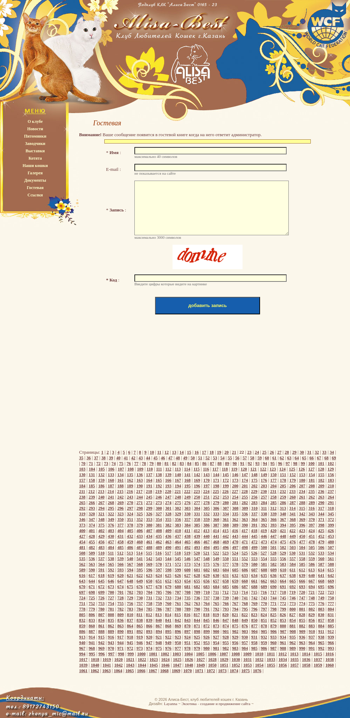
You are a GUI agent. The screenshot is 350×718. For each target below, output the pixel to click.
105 (101, 469)
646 (111, 581)
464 (178, 541)
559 (312, 558)
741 (244, 597)
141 (187, 474)
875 (235, 625)
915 (101, 637)
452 (321, 536)
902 (235, 631)
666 (302, 581)
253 (226, 497)
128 (321, 469)
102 (331, 463)
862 (111, 625)
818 (206, 614)
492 (187, 547)
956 (235, 642)
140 (178, 474)
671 (92, 586)
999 (130, 653)
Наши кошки (35, 165)
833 (92, 620)
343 (312, 513)
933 (273, 637)
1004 (188, 653)
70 (83, 463)
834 (101, 620)
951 (187, 642)
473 (264, 541)
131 (92, 474)
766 (226, 603)
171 (216, 480)
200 (235, 485)
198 (216, 485)
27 (279, 452)
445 (254, 536)
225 (216, 491)
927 (216, 637)
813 (158, 614)
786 (159, 609)
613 (311, 569)
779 (92, 609)
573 (187, 564)
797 (264, 609)
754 (111, 603)
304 (197, 508)
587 (321, 564)
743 (264, 597)
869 (178, 625)
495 (216, 547)
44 (148, 457)
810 (130, 614)
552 (244, 558)
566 (120, 564)
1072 (210, 670)
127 (311, 469)
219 (158, 491)
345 (331, 513)
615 (331, 569)
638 (292, 575)
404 (120, 530)
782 (120, 609)
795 (244, 609)
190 (139, 485)
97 (288, 463)
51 (200, 457)
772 (283, 603)
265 (82, 502)
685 (226, 586)
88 (219, 463)
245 (149, 497)
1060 (330, 665)
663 (273, 581)
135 (130, 474)
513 (130, 553)
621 (130, 575)
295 (111, 508)
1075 (245, 670)
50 (193, 457)
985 (254, 648)
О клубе (35, 121)
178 (283, 480)
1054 (259, 665)
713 (235, 592)
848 (235, 620)
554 (264, 558)
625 (168, 575)
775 (312, 603)
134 (120, 474)
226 (225, 491)
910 (312, 631)
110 (150, 469)
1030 (236, 659)
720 (302, 592)
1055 (271, 665)
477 (302, 541)
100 (311, 463)
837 (130, 620)
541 (139, 558)
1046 (165, 665)
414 (216, 530)
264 (331, 497)
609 (274, 569)
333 (216, 513)
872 (206, 625)
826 (283, 614)
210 (331, 485)
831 (331, 614)
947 (149, 642)
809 (120, 614)
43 (141, 457)
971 (120, 648)
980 (206, 648)
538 (111, 558)
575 (206, 564)
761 (178, 603)
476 (292, 541)
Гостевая (35, 187)
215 (120, 491)
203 (264, 485)
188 (120, 485)
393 (273, 525)
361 (226, 519)
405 (130, 530)
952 (197, 642)
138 (159, 474)
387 (216, 525)
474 (273, 541)
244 (139, 497)
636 (273, 575)
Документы (35, 180)
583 (283, 564)
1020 (118, 659)
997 (111, 653)
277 (197, 502)
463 (168, 541)
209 (321, 485)
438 (187, 536)
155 (321, 474)
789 (187, 609)
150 (273, 474)
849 (244, 620)
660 (244, 581)
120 (244, 469)
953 (206, 642)
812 (149, 614)
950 (178, 642)
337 (254, 513)
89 (227, 463)
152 (292, 474)
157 (82, 480)
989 (292, 648)
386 (206, 525)
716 (264, 592)
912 (331, 631)
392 (264, 525)
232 (283, 491)
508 (82, 553)
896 (178, 631)
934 (283, 637)
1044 (142, 665)
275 (178, 502)
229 (254, 491)
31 (309, 452)
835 (111, 620)
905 (264, 631)
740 (235, 597)
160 (111, 480)
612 (302, 569)
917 (120, 637)
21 (234, 452)
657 (216, 581)
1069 (176, 670)
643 (82, 581)
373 (82, 525)
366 (273, 519)
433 (139, 536)
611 (292, 569)
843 (187, 620)
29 (294, 452)
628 (197, 575)
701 (120, 592)
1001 (153, 653)
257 (264, 497)
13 (174, 452)
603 (216, 569)
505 (312, 547)
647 (120, 581)
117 (215, 469)
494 (206, 547)
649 (139, 581)
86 (204, 463)
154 (312, 474)
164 (149, 480)
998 (121, 653)
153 (302, 474)
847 (226, 620)
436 (168, 536)
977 (178, 648)
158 (92, 480)
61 (274, 457)
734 (178, 597)
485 (120, 547)
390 (244, 525)
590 (92, 569)
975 (159, 648)
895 (168, 631)
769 (254, 603)
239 (92, 497)
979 (197, 648)
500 (264, 547)
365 (264, 519)
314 (292, 508)
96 (280, 463)
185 (92, 485)
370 (312, 519)
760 (168, 603)
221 (178, 491)
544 (168, 558)
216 (130, 491)
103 (82, 469)
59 (260, 457)
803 (321, 609)
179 (292, 480)
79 (151, 463)
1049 (200, 665)
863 (120, 625)
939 (331, 637)
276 (187, 502)
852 (273, 620)
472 (254, 541)
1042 (118, 665)
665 (292, 581)
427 (82, 536)
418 (254, 530)
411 (187, 530)
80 (159, 463)
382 (168, 525)
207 (302, 485)
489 (159, 547)
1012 (282, 653)
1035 (294, 659)
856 (312, 620)
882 (302, 625)
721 (311, 592)
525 (244, 553)
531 (302, 553)
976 (168, 648)
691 (283, 586)
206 (292, 485)
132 (101, 474)
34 (332, 452)
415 (225, 530)
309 (245, 508)
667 (312, 581)
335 (235, 513)
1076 (257, 670)
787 (168, 609)
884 (321, 625)
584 (292, 564)
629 (206, 575)
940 (82, 642)
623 (149, 575)
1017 (83, 659)
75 (121, 463)
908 (292, 631)
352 (139, 519)
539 (120, 558)
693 (302, 586)
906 (274, 631)
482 (92, 547)
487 (139, 547)
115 (197, 469)
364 (254, 519)
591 (101, 569)
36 (88, 457)
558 (302, 558)
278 (206, 502)
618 (101, 575)
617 (92, 575)
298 (139, 508)
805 (82, 614)
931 (254, 637)
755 (120, 603)
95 (273, 463)
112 (168, 469)
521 (206, 553)
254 (235, 497)
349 (111, 519)
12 (166, 452)
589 (82, 569)
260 (292, 497)
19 (219, 452)
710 (206, 592)
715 (254, 592)
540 (130, 558)
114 (187, 469)
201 (244, 485)
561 (331, 558)
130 (82, 474)
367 (283, 519)
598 (168, 569)
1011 (271, 653)
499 (254, 547)
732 (159, 597)
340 (283, 513)
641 (321, 575)
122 (263, 469)
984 (244, 648)
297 (130, 508)
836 (120, 620)
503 (292, 547)
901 (226, 631)
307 (226, 508)
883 (312, 625)
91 (242, 463)
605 (235, 569)
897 (187, 631)
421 (283, 530)
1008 (235, 653)
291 (331, 502)
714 (244, 592)
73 (106, 463)
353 (149, 519)
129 (331, 469)
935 (292, 637)
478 (312, 541)
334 (226, 513)
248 (178, 497)
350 (120, 519)
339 (273, 513)
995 (92, 653)
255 (244, 497)
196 (197, 485)
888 (101, 631)
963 (302, 642)
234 (302, 491)
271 (139, 502)
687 (244, 586)
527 (264, 553)
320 (92, 513)
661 (254, 581)
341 (292, 513)
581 (264, 564)
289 (312, 502)
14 (182, 452)
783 (130, 609)
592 (111, 569)
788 (178, 609)
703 (139, 592)
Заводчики (35, 143)
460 (139, 541)
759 (159, 603)
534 (331, 553)
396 (302, 525)
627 (187, 575)
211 (82, 491)
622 (139, 575)
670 (82, 586)
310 (254, 508)
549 (216, 558)
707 (178, 592)
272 (149, 502)
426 (331, 530)
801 (302, 609)
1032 (259, 659)
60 (267, 457)
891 (130, 631)
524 (235, 553)
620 (120, 575)
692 (292, 586)
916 (111, 637)
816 (187, 614)
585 (302, 564)
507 (331, 547)
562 (82, 564)
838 (139, 620)
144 (216, 474)
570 (159, 564)
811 (139, 614)
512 (120, 553)
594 (130, 569)
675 (130, 586)
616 (82, 575)
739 (226, 597)
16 (197, 452)
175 (254, 480)
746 (292, 597)
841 (168, 620)
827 (292, 614)
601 (197, 569)
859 (82, 625)
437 (178, 536)
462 (159, 541)
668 (321, 581)
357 (187, 519)
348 (101, 519)
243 (130, 497)
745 (283, 597)
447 (273, 536)
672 (101, 586)
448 (283, 536)
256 (254, 497)
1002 (165, 653)
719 (292, 592)
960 (273, 642)
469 (226, 541)
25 (264, 452)
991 (312, 648)
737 (206, 597)
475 (283, 541)
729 (130, 597)
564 (101, 564)
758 (149, 603)
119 (234, 469)
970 (111, 648)
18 (211, 452)
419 (264, 530)
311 (264, 508)
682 (197, 586)
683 (206, 586)
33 (324, 452)
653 (178, 581)
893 (149, 631)
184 (82, 485)
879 (273, 625)
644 (92, 581)
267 (101, 502)
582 (273, 564)
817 (197, 614)
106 (111, 469)
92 (250, 463)
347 (92, 519)
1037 (318, 659)
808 (111, 614)
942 (101, 642)
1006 (212, 653)
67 (319, 457)
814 (168, 614)
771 (273, 603)
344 (321, 513)
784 (139, 609)
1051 (224, 665)
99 (303, 463)
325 (139, 513)
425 (321, 530)
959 (264, 642)
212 (92, 491)
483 (101, 547)
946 (139, 642)
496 (226, 547)
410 (178, 530)
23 (249, 452)
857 (321, 620)
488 (149, 547)
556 (283, 558)
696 (331, 586)
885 (331, 625)
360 (216, 519)
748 (312, 597)
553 (254, 558)
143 (206, 474)
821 (235, 614)
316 (311, 508)
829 (311, 614)
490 (168, 547)
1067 (153, 670)
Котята (35, 158)
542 (149, 558)
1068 (164, 670)
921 (159, 637)
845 (206, 620)
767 (235, 603)
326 (149, 513)
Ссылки (35, 195)
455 (92, 541)
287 (292, 502)
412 (197, 530)
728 (120, 597)
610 (283, 569)
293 (92, 508)
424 (311, 530)
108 (130, 469)
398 (321, 525)
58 (252, 457)
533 (321, 553)
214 (110, 491)
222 (187, 491)
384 (187, 525)
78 (144, 463)
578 (235, 564)
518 (178, 553)
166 (168, 480)
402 (101, 530)
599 (178, 569)
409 (168, 530)
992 (321, 648)
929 (235, 637)
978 (187, 648)
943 (111, 642)
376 (111, 525)
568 (139, 564)
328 (168, 513)
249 (187, 497)
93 (257, 463)
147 (244, 474)
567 (130, 564)
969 (101, 648)
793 (226, 609)
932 (264, 637)
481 (82, 547)
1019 (107, 659)
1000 (141, 653)
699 (101, 592)
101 (321, 463)
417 (244, 530)
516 (158, 553)
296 (120, 508)
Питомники (35, 136)
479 (321, 541)
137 (149, 474)
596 (149, 569)
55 (230, 457)
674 (120, 586)
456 (101, 541)
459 (130, 541)
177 (273, 480)
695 (321, 586)
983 (235, 648)
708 (187, 592)
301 (168, 508)
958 (254, 642)
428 (92, 536)
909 (302, 631)
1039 (83, 665)
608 (264, 569)
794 (235, 609)
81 (166, 463)
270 (130, 502)
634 (254, 575)
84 (189, 463)
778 (82, 609)
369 (302, 519)
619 (111, 575)
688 (254, 586)
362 (235, 519)
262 (312, 497)
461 (149, 541)
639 (302, 575)
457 (111, 541)
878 (264, 625)
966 (331, 642)
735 (187, 597)
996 (101, 653)
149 (264, 474)
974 (149, 648)
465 (187, 541)
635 (264, 575)
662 (264, 581)
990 (302, 648)
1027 (200, 659)
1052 (236, 665)
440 (206, 536)
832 (82, 620)
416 (235, 530)
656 (206, 581)
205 (283, 485)
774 (302, 603)
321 (101, 513)
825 (273, 614)
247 (168, 497)
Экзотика (189, 704)
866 (149, 625)
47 (170, 457)
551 (235, 558)
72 (98, 463)
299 (149, 508)
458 (120, 541)
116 (206, 469)
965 (321, 642)
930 (244, 637)
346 (82, 519)
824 (264, 614)
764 (206, 603)
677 (149, 586)
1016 (330, 653)
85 (197, 463)
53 (215, 457)
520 (197, 553)
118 (225, 469)
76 (129, 463)
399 (331, 525)
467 (206, 541)
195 (187, 485)
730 (139, 597)
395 (292, 525)
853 (283, 620)
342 (302, 513)
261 (302, 497)
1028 (212, 659)
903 (245, 631)
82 (174, 463)
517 (168, 553)
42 (133, 457)
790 (197, 609)
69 (334, 457)
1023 (153, 659)
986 (264, 648)
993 (331, 648)
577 (226, 564)
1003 (177, 653)
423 (302, 530)
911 (321, 631)
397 (312, 525)
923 (178, 637)
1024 (165, 659)
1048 (189, 665)
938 (321, 637)
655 (197, 581)
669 (331, 581)
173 (235, 480)
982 (226, 648)
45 (155, 457)
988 (283, 648)
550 (226, 558)
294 (101, 508)
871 (197, 625)
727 (111, 597)
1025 (177, 659)
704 (149, 592)
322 (111, 513)
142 (197, 474)
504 (302, 547)
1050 (212, 665)
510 (101, 553)
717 (273, 592)
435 (159, 536)
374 (92, 525)
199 (226, 485)
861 (101, 625)
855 (302, 620)
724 (82, 597)
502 (283, 547)
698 (92, 592)
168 (187, 480)
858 (331, 620)
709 (197, 592)
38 (104, 457)
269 (120, 502)
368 (292, 519)
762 (187, 603)
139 (168, 474)
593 (120, 569)
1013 (294, 653)
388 (226, 525)
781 (111, 609)
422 (292, 530)
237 (331, 491)
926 (206, 637)
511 (111, 553)
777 (331, 603)
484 (111, 547)
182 (321, 480)
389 (235, 525)
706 (168, 592)
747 (302, 597)
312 (273, 508)
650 (149, 581)
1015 (318, 653)
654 (187, 581)
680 (178, 586)
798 (273, 609)
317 (321, 508)
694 (312, 586)
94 (265, 463)
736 (197, 597)
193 (168, 485)
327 (159, 513)
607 (254, 569)
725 (92, 597)
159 (101, 480)
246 (159, 497)
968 (92, 648)
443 (235, 536)
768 (244, 603)
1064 (118, 670)
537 (101, 558)
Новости (35, 128)
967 (82, 648)
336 (244, 513)
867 (159, 625)
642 (331, 575)
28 (287, 452)
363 (244, 519)
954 (216, 642)
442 (226, 536)
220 (168, 491)
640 (312, 575)
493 (197, 547)
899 (206, 631)
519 (187, 553)
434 (149, 536)
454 (82, 541)
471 (244, 541)
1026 (189, 659)
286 (283, 502)
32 (317, 452)
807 (101, 614)
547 (197, 558)
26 (272, 452)
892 (139, 631)
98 (295, 463)
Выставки (35, 150)
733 (168, 597)
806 (92, 614)
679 (168, 586)
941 (92, 642)
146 (235, 474)
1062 (95, 670)
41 (126, 457)
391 (254, 525)
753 (101, 603)
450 (302, 536)
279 (216, 502)
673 (111, 586)
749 (321, 597)
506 (321, 547)
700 (111, 592)
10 (152, 452)
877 (254, 625)
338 (264, 513)
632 (235, 575)
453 (331, 536)
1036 (306, 659)
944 (120, 642)
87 (212, 463)
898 (197, 631)
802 (312, 609)
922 (168, 637)
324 (130, 513)
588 (331, 564)
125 (292, 469)
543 (159, 558)
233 (292, 491)
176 (264, 480)
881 (292, 625)
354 (159, 519)
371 (321, 519)
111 (159, 469)
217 (139, 491)
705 (159, 592)
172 (226, 480)
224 (206, 491)
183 (331, 480)
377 (120, 525)
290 (321, 502)
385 (197, 525)
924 (187, 637)
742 (254, 597)
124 (282, 469)
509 (92, 553)
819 (216, 614)
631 (226, 575)
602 (206, 569)
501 (273, 547)
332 (206, 513)
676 (139, 586)
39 (111, 457)
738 (216, 597)
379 (139, 525)
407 (149, 530)
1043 (130, 665)
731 (149, 597)
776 (321, 603)
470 (235, 541)
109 (140, 469)
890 (120, 631)
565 (111, 564)
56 (237, 457)
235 (311, 491)
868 (168, 625)
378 (130, 525)
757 (139, 603)
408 (159, 530)
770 (264, 603)
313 (283, 508)
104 (92, 469)
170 (206, 480)
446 (264, 536)
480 (331, 541)
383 (178, 525)
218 (149, 491)
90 (235, 463)
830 (321, 614)
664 (283, 581)
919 (139, 637)
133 (111, 474)
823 (254, 614)
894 (159, 631)
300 (159, 508)
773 (292, 603)
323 (120, 513)
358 (197, 519)
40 (118, 457)
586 (312, 564)
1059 (318, 665)
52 (207, 457)
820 (225, 614)
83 (182, 463)
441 (216, 536)
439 (197, 536)
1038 (330, 659)
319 (82, 513)
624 (159, 575)
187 (111, 485)
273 (159, 502)
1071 (199, 670)
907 (283, 631)
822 (244, 614)
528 (273, 553)
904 (254, 631)
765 (216, 603)
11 (159, 452)
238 (82, 497)
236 (321, 491)
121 (253, 469)
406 (139, 530)
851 (264, 620)
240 (101, 497)
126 (302, 469)
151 (283, 474)
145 (226, 474)
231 (273, 491)
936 (302, 637)
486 (130, 547)
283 (254, 502)
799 (283, 609)
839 (149, 620)
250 (197, 497)
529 (283, 553)
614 (321, 569)
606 (245, 569)
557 (292, 558)
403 (111, 530)
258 (273, 497)
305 (206, 508)
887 (92, 631)
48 (178, 457)
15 (189, 452)
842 (178, 620)
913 (82, 637)
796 (254, 609)
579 (244, 564)
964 (312, 642)
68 (326, 457)
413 (206, 530)
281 (235, 502)
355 (168, 519)
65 (304, 457)
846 (216, 620)
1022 (142, 659)
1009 (247, 653)
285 (273, 502)
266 (92, 502)
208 (312, 485)
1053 (247, 665)
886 (82, 631)
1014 (306, 653)
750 (331, 597)
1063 (106, 670)
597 (159, 569)
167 (178, 480)
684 (216, 586)
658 (226, 581)
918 (130, 637)
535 (82, 558)
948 (159, 642)
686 (235, 586)
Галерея (35, 172)
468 (216, 541)
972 (130, 648)
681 (187, 586)
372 (331, 519)
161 (120, 480)
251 (206, 497)
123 (273, 469)
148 (254, 474)
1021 (130, 659)
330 (187, 513)
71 (91, 463)
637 (283, 575)
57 (245, 457)
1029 (224, 659)
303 (187, 508)
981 (216, 648)
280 (226, 502)
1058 (306, 665)
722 (321, 592)
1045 (153, 665)
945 (130, 642)
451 (312, 536)
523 (225, 553)
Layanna (170, 704)
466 (197, 541)
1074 (234, 670)
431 (120, 536)
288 (302, 502)
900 (216, 631)
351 (130, 519)
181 (312, 480)
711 (216, 592)
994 (82, 653)
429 (101, 536)
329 (178, 513)
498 (244, 547)
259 (283, 497)
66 (311, 457)
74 (114, 463)
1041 (107, 665)
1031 (247, 659)
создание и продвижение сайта (225, 704)
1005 (200, 653)
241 (111, 497)
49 (185, 457)
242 (120, 497)
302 (178, 508)
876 (244, 625)
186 (101, 485)
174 (244, 480)
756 (130, 603)
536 (92, 558)
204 (273, 485)
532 (311, 553)
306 (216, 508)
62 (282, 457)
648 (130, 581)
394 (283, 525)
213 (101, 491)
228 (244, 491)
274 (168, 502)
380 (149, 525)
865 (139, 625)
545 (178, 558)
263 (321, 497)
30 (302, 452)
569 (149, 564)
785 (149, 609)
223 (197, 491)
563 (92, 564)
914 (92, 637)
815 (178, 614)
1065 (129, 670)
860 (92, 625)
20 (226, 452)
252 (216, 497)
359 (206, 519)
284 (264, 502)
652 (168, 581)
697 (82, 592)
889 (111, 631)
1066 (141, 670)
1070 (187, 670)
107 (121, 469)
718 (283, 592)
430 (111, 536)
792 (216, 609)
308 (235, 508)
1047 (177, 665)
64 (297, 457)
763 (197, 603)
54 (222, 457)
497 (235, 547)
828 (302, 614)
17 (204, 452)
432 (130, 536)
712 (225, 592)
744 (273, 597)
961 (283, 642)
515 (149, 553)
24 (257, 452)
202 (254, 485)
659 (235, 581)
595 (139, 569)
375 (101, 525)
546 (187, 558)
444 (244, 536)
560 (321, 558)
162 (130, 480)
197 (206, 485)
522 (216, 553)
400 (82, 530)
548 (206, 558)
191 (149, 485)
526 (254, 553)
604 (226, 569)
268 (111, 502)
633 (244, 575)
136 (139, 474)
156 (331, 474)
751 (82, 603)
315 (302, 508)
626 (178, 575)
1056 (283, 665)
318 (331, 508)
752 (92, 603)
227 (235, 491)
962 (292, 642)
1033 (271, 659)
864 (130, 625)
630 (216, 575)
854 (292, 620)
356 (178, 519)
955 (226, 642)
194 (178, 485)
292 (82, 508)
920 (149, 637)
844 (197, 620)
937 (312, 637)
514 (139, 553)
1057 (294, 665)
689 (264, 586)
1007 (224, 653)
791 (206, 609)
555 (273, 558)
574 (197, 564)
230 (264, 491)
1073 (222, 670)
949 (168, 642)
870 (187, 625)
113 (178, 469)
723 (331, 592)
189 (130, 485)
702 (130, 592)
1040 (95, 665)
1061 (83, 670)
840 (159, 620)
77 (136, 463)
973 (139, 648)
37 (96, 457)
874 (226, 625)
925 (197, 637)
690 (273, 586)
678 (159, 586)
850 (254, 620)
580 (254, 564)
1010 (259, 653)
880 (283, 625)
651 (159, 581)
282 (244, 502)
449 (292, 536)
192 (159, 485)
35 (81, 457)
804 (331, 609)
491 (178, 547)
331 (197, 513)
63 (289, 457)
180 (302, 480)
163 (139, 480)
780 (101, 609)
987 (273, 648)
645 (101, 581)
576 (216, 564)
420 (273, 530)
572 (178, 564)
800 (292, 609)
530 (292, 553)
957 (244, 642)
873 (216, 625)
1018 (95, 659)
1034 (283, 659)
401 (92, 530)
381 (159, 525)
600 (187, 569)
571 (168, 564)
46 (163, 457)
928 (226, 637)
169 (197, 480)
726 (101, 597)
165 (159, 480)
